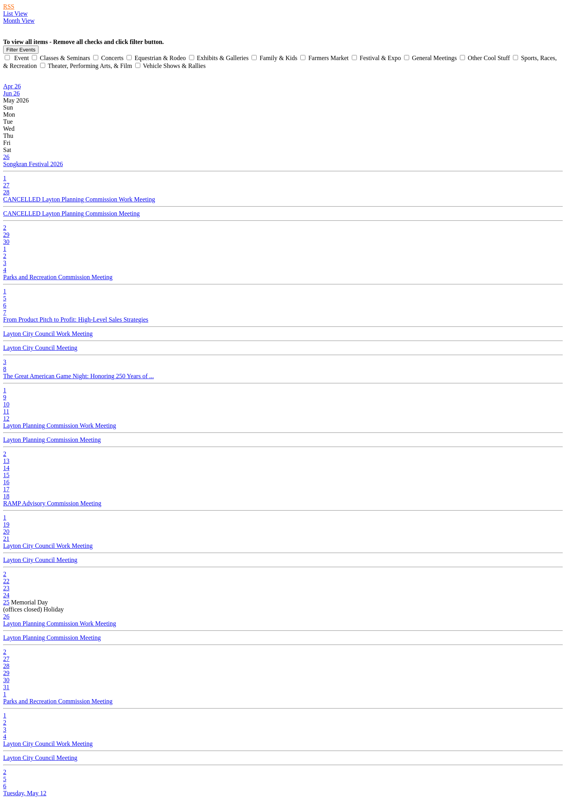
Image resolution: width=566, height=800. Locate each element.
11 (6, 411)
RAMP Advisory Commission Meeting (52, 503)
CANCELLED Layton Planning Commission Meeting (71, 213)
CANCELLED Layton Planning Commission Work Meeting (79, 199)
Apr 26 (12, 86)
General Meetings (431, 58)
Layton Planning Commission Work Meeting (59, 425)
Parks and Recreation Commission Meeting (57, 277)
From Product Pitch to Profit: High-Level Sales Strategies (75, 319)
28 (6, 192)
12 (6, 418)
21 (6, 538)
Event (17, 58)
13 (6, 461)
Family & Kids (275, 58)
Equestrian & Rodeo (157, 58)
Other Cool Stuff (485, 58)
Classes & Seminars (62, 58)
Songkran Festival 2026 (33, 164)
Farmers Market (325, 58)
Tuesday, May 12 (24, 793)
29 (6, 234)
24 (6, 595)
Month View (19, 20)
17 (6, 489)
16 (6, 482)
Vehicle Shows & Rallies (170, 65)
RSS (8, 6)
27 (6, 185)
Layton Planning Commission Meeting (52, 439)
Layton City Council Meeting (40, 347)
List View (15, 13)
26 (6, 157)
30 (6, 241)
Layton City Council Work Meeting (48, 333)
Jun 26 (11, 93)
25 (6, 602)
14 (6, 468)
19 (6, 524)
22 (6, 581)
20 (6, 531)
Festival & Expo (377, 58)
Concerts (109, 58)
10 (6, 404)
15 (6, 475)
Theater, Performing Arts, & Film (87, 65)
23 (6, 588)
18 (6, 496)
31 (6, 687)
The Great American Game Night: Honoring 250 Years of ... (78, 376)
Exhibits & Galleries (219, 58)
